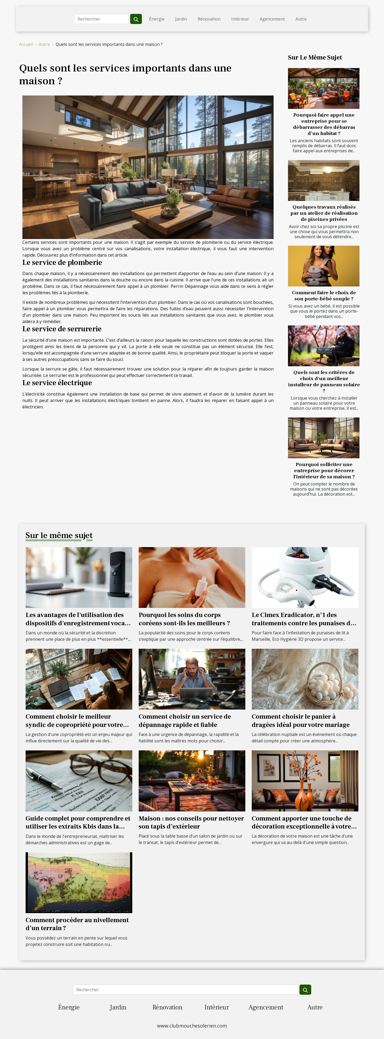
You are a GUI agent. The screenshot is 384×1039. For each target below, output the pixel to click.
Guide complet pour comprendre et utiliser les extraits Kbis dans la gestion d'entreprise (78, 826)
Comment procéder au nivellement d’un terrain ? (77, 924)
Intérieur (240, 19)
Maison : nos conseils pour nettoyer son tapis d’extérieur (191, 822)
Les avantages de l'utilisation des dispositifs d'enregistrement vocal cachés (76, 623)
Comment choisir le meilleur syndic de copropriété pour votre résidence (74, 724)
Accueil (26, 44)
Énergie (157, 19)
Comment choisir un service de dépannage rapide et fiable (185, 720)
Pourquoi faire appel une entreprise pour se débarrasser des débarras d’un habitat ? (324, 124)
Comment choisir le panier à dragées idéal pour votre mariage (301, 720)
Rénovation (209, 19)
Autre (301, 19)
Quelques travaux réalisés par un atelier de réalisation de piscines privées (324, 213)
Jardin (181, 19)
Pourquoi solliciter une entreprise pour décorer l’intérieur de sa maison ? (324, 470)
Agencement (272, 19)
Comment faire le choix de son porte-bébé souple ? (324, 295)
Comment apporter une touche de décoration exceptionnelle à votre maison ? (301, 826)
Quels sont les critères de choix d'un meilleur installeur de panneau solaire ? (324, 381)
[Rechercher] (101, 19)
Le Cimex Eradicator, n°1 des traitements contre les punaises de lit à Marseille (303, 623)
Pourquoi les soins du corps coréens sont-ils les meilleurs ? (184, 619)
